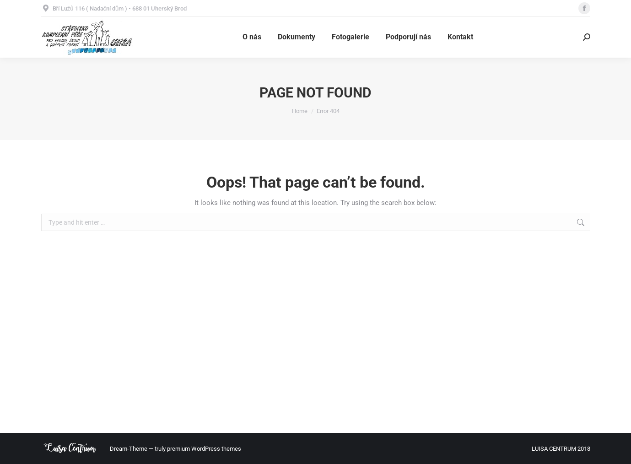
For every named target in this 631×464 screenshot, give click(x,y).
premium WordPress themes (204, 448)
